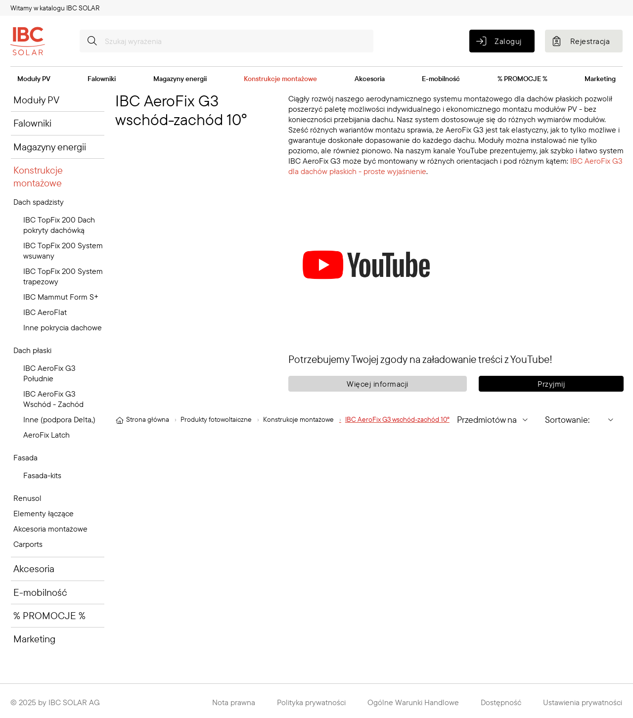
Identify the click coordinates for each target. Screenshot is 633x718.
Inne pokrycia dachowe (62, 327)
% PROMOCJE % (522, 78)
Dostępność (501, 702)
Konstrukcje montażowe (280, 78)
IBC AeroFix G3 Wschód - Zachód (53, 399)
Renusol (27, 498)
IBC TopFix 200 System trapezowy (63, 276)
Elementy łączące (43, 513)
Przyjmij (551, 384)
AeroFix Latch (46, 435)
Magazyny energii (180, 78)
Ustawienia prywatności (582, 702)
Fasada (25, 457)
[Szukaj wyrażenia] (226, 41)
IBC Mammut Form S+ (60, 297)
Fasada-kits (42, 475)
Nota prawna (233, 702)
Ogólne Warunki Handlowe (413, 702)
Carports (28, 544)
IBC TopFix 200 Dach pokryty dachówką (59, 225)
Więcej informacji (377, 384)
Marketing (600, 78)
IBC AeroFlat (45, 312)
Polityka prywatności (311, 702)
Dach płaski (32, 350)
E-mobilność (441, 78)
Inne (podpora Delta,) (59, 419)
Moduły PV (33, 78)
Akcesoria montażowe (50, 529)
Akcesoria (370, 78)
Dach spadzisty (38, 202)
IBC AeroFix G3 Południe (49, 373)
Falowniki (102, 78)
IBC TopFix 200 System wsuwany (63, 250)
